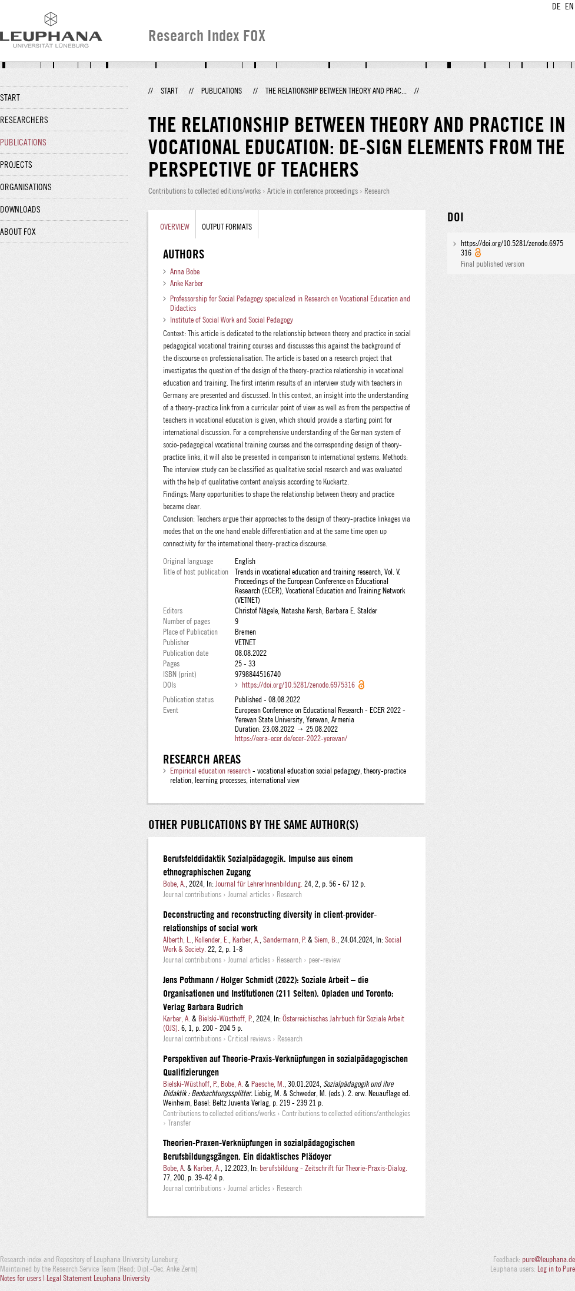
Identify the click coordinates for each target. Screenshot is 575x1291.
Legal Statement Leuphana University (98, 1278)
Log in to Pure (556, 1268)
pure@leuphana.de (548, 1259)
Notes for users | (23, 1278)
